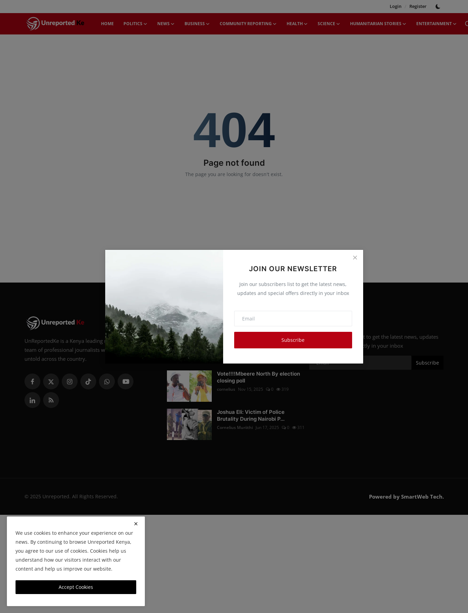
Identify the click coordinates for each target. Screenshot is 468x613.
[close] (135, 524)
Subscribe (293, 340)
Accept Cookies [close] (76, 587)
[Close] (355, 257)
